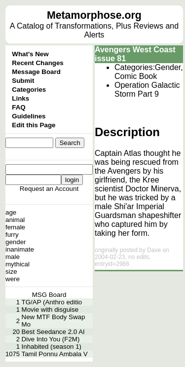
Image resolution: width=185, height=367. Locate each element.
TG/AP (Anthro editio (52, 302)
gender (15, 242)
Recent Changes (37, 63)
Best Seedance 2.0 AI (53, 331)
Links (20, 98)
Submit (23, 80)
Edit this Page (33, 125)
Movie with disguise (50, 309)
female (15, 227)
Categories (29, 89)
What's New (30, 54)
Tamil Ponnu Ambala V (55, 354)
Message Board (36, 71)
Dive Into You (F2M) (51, 339)
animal (15, 219)
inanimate (19, 249)
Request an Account (49, 188)
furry (12, 234)
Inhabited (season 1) (52, 346)
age (10, 212)
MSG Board (49, 294)
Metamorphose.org (94, 15)
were (12, 279)
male (12, 256)
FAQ (18, 107)
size (11, 271)
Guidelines (28, 116)
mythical (17, 264)
